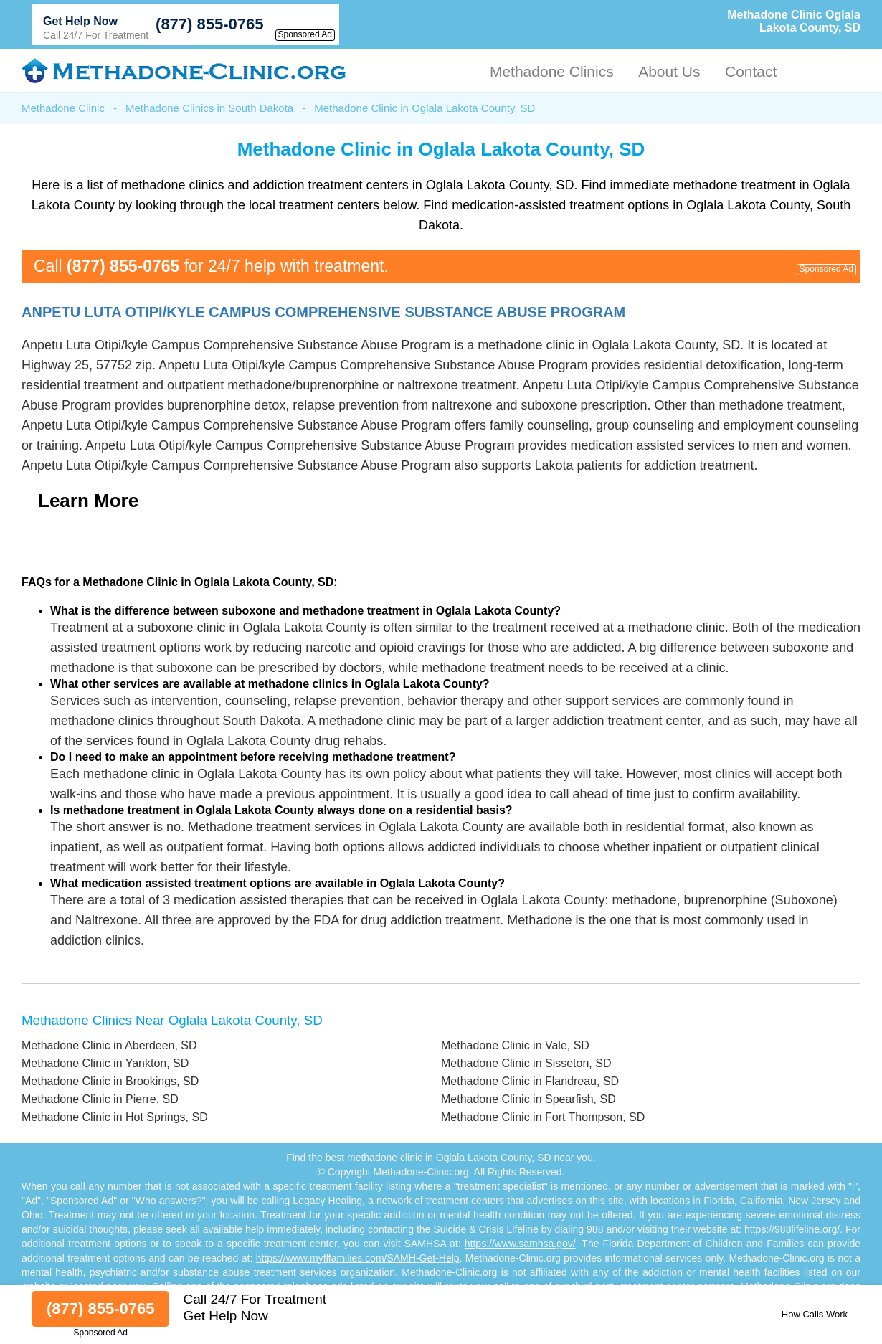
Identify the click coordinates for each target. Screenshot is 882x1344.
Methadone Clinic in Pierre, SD (100, 1099)
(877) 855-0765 (209, 24)
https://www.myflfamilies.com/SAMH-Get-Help (358, 1258)
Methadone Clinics (552, 71)
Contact (751, 71)
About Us (669, 71)
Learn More (88, 500)
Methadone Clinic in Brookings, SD (110, 1081)
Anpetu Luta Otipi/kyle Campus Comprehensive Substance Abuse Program (323, 312)
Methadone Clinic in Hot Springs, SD (115, 1117)
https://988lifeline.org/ (792, 1229)
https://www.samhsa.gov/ (520, 1243)
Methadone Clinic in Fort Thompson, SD (543, 1117)
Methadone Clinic (63, 108)
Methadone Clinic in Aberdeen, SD (109, 1045)
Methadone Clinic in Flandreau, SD (530, 1081)
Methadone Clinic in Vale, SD (515, 1045)
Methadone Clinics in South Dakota (209, 108)
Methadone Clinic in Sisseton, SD (526, 1063)
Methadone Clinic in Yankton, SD (105, 1063)
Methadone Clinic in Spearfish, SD (528, 1099)
